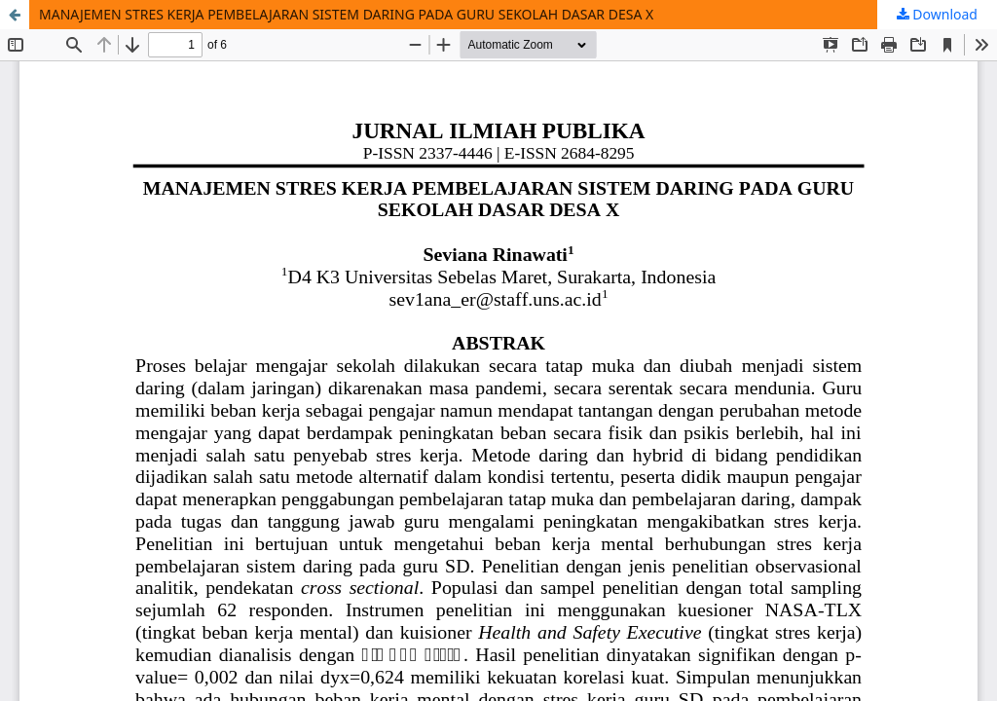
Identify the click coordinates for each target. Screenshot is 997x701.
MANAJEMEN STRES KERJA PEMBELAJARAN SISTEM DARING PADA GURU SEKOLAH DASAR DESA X (346, 14)
